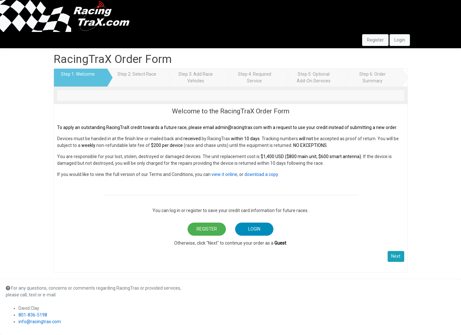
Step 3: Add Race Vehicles (195, 77)
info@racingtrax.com (40, 321)
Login (399, 39)
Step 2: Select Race (136, 74)
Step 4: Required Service (254, 77)
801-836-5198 (33, 314)
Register (375, 39)
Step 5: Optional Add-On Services (314, 77)
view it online (224, 174)
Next (395, 256)
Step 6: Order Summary (372, 77)
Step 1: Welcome (78, 74)
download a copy (261, 174)
